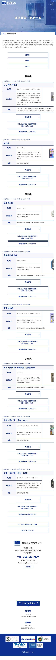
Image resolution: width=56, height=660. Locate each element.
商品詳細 (28, 117)
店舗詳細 (28, 567)
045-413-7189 (31, 556)
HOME (3, 33)
